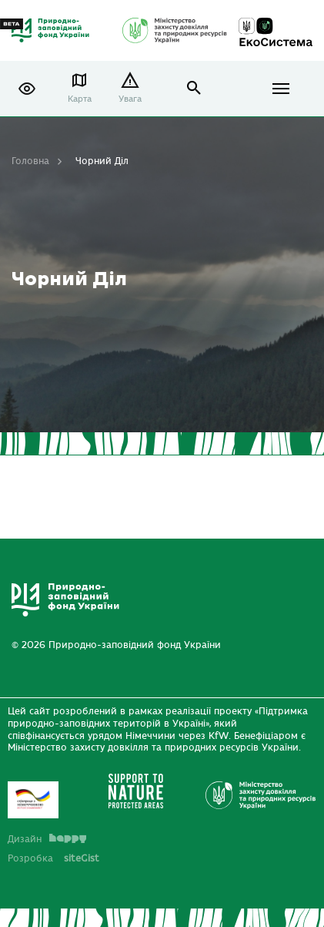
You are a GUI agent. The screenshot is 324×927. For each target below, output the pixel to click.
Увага (130, 99)
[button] (26, 88)
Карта (80, 99)
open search (194, 88)
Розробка (53, 858)
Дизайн (47, 839)
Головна (30, 161)
